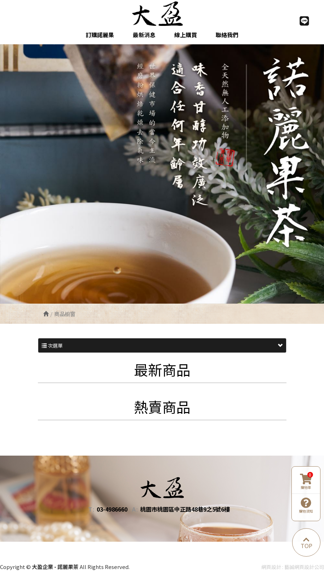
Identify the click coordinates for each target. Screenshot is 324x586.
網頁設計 (271, 566)
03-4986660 (112, 509)
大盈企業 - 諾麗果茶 (162, 13)
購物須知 (306, 505)
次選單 (162, 345)
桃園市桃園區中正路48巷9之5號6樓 (185, 509)
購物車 (306, 482)
